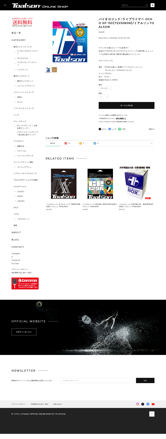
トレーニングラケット (26, 86)
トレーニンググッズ (25, 156)
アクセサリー (19, 141)
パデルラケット (23, 219)
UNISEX (21, 201)
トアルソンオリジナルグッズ (25, 173)
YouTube (15, 269)
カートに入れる (126, 105)
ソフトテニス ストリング (24, 108)
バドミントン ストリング (24, 92)
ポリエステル (22, 58)
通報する (151, 129)
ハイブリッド (22, 70)
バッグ (16, 115)
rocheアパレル (20, 186)
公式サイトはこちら (24, 337)
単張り (20, 97)
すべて (52, 148)
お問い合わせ (57, 409)
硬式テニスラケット (22, 76)
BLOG (15, 239)
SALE (16, 207)
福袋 (15, 225)
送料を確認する (121, 118)
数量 (100, 93)
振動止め (20, 146)
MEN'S (20, 196)
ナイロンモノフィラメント (27, 63)
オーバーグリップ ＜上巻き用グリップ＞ (27, 126)
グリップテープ (20, 121)
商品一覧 (16, 33)
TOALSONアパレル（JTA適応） (26, 180)
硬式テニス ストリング (23, 47)
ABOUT (16, 232)
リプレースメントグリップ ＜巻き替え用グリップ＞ (27, 133)
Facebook (16, 265)
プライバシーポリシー (20, 274)
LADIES (20, 191)
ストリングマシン (24, 167)
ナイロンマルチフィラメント (28, 52)
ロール (20, 102)
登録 (145, 385)
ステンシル (21, 151)
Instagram (16, 259)
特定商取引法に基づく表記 (21, 278)
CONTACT (18, 247)
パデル (16, 214)
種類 (100, 85)
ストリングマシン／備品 (23, 162)
